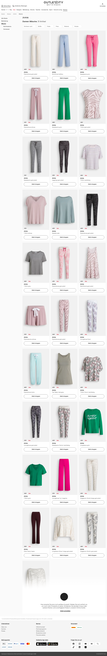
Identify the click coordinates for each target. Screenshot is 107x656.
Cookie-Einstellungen (28, 654)
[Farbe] (50, 26)
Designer (19, 9)
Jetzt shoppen (36, 78)
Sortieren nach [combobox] (29, 27)
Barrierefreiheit (18, 654)
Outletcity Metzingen (53, 3)
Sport (51, 9)
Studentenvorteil (41, 633)
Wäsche (21, 14)
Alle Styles (4, 18)
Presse (3, 631)
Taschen (38, 9)
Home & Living (58, 9)
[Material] (67, 26)
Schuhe (32, 9)
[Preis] (58, 26)
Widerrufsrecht (40, 631)
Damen (3, 14)
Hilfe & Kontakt (40, 627)
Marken (65, 9)
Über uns (4, 627)
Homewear (6, 29)
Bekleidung (26, 9)
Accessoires (44, 9)
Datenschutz (11, 654)
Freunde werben (40, 635)
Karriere (3, 629)
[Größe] (41, 26)
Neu (11, 9)
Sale (14, 9)
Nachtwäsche (7, 26)
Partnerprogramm (41, 629)
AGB (35, 654)
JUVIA (15, 14)
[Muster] (77, 26)
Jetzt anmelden (64, 611)
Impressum (4, 654)
